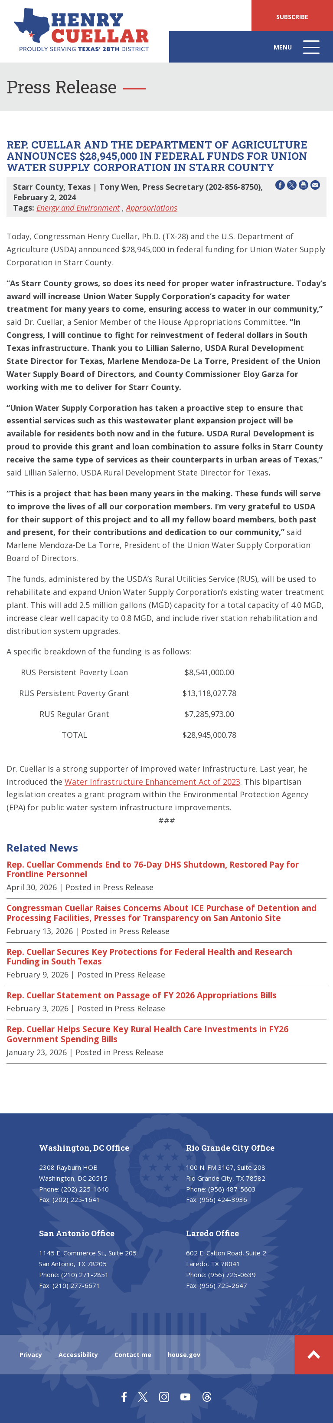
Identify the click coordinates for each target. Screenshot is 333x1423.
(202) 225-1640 (85, 1189)
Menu (297, 51)
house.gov (184, 1354)
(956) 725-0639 (232, 1274)
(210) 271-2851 (85, 1274)
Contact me (132, 1354)
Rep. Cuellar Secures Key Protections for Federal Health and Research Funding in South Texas (149, 957)
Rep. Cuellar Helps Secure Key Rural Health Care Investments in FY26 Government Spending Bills (147, 1034)
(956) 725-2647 (223, 1285)
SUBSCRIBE (292, 17)
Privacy (31, 1354)
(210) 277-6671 (76, 1285)
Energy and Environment (78, 207)
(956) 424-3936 (223, 1199)
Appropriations (151, 207)
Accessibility (78, 1354)
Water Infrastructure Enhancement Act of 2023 (152, 781)
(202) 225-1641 (76, 1199)
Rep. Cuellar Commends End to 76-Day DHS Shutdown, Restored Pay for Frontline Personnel (153, 869)
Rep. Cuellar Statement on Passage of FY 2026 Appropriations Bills (142, 995)
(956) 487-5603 (232, 1189)
